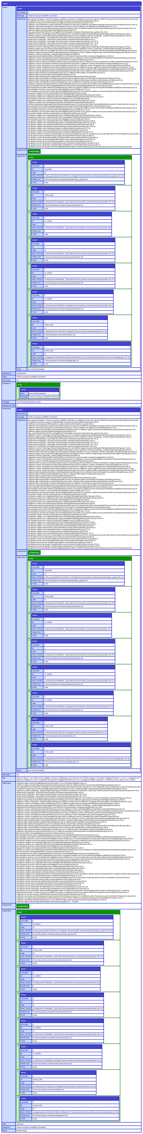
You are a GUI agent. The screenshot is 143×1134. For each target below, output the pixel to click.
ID (33, 169)
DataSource (6, 373)
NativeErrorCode (8, 405)
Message (20, 16)
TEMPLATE (36, 179)
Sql (3, 778)
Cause (4, 7)
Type (19, 369)
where (4, 1131)
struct (5, 4)
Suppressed (21, 150)
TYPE (34, 183)
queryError (6, 1127)
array (31, 157)
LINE (34, 173)
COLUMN (35, 166)
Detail (4, 377)
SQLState (6, 775)
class (23, 393)
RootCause (6, 409)
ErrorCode (21, 12)
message (24, 397)
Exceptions (6, 383)
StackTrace (21, 19)
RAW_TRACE (37, 176)
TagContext (21, 156)
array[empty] (34, 151)
